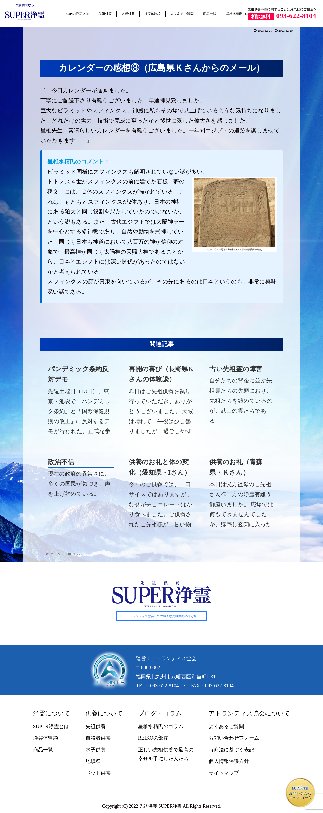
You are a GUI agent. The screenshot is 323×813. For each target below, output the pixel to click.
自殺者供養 (98, 738)
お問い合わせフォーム (234, 738)
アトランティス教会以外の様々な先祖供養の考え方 (161, 616)
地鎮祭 (93, 761)
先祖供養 (22, 5)
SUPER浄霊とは (77, 14)
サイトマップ (224, 773)
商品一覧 (209, 14)
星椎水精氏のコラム (241, 14)
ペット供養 (98, 773)
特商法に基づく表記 (231, 749)
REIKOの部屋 (153, 738)
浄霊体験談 (152, 14)
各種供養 (128, 14)
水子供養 (96, 749)
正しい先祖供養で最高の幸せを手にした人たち (166, 754)
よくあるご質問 (182, 14)
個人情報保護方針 (229, 761)
